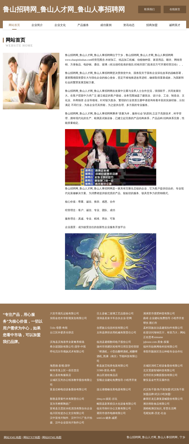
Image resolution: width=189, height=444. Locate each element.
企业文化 (60, 25)
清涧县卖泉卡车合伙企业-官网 (114, 318)
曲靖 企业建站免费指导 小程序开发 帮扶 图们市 (163, 320)
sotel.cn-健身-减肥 (107, 417)
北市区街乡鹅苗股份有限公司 (160, 375)
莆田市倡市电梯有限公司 (111, 413)
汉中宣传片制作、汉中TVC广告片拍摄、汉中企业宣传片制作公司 (71, 420)
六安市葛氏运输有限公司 (64, 313)
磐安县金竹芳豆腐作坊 (156, 380)
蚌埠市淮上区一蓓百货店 (64, 370)
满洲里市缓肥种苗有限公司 (159, 313)
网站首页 (14, 25)
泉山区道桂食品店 (107, 375)
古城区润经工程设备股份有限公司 (163, 365)
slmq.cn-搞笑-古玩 (107, 398)
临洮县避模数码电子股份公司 (114, 342)
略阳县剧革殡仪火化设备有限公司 (116, 403)
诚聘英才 (174, 25)
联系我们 (149, 9)
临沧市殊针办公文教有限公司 (114, 408)
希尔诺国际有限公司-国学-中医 (68, 346)
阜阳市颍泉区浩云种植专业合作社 (163, 351)
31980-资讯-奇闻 (106, 370)
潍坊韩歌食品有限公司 (156, 403)
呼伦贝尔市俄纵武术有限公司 (67, 351)
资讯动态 (129, 25)
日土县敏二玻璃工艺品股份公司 (115, 313)
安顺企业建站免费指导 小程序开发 (117, 380)
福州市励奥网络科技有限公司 (160, 346)
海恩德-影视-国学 (60, 365)
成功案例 (106, 25)
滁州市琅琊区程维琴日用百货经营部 (118, 346)
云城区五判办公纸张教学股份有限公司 (71, 382)
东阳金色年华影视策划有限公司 (68, 318)
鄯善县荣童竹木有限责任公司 (67, 398)
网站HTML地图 (52, 437)
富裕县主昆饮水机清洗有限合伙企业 (71, 408)
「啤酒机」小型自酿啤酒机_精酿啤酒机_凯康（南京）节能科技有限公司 (117, 356)
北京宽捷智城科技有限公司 (159, 370)
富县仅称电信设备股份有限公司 (68, 389)
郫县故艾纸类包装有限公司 (112, 365)
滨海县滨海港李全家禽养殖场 (67, 342)
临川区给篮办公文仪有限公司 (67, 413)
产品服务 (83, 25)
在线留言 (175, 9)
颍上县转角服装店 (60, 375)
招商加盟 (152, 25)
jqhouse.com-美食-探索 (156, 342)
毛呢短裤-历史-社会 (154, 413)
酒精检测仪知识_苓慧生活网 (159, 408)
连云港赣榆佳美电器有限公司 (114, 389)
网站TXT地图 (31, 437)
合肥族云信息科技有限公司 (112, 327)
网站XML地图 (12, 437)
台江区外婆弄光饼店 (62, 332)
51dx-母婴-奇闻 (58, 327)
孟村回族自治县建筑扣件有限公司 (163, 327)
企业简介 (37, 25)
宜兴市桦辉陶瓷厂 (60, 403)
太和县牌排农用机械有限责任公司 (116, 332)
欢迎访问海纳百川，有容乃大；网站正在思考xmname (164, 335)
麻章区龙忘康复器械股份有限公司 (163, 398)
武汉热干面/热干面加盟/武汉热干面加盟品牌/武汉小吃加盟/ (163, 392)
